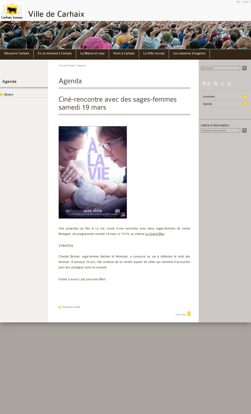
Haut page (180, 314)
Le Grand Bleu (154, 234)
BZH (246, 2)
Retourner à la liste (71, 307)
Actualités (209, 96)
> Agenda (81, 65)
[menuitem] (17, 54)
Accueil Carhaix (67, 65)
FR (238, 2)
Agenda (9, 81)
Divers (8, 94)
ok (244, 68)
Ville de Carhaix (56, 14)
